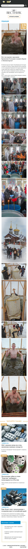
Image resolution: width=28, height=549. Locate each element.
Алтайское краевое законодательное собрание (13, 532)
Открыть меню (14, 16)
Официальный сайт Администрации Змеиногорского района (13, 537)
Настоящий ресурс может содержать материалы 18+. (13, 527)
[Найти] (26, 5)
